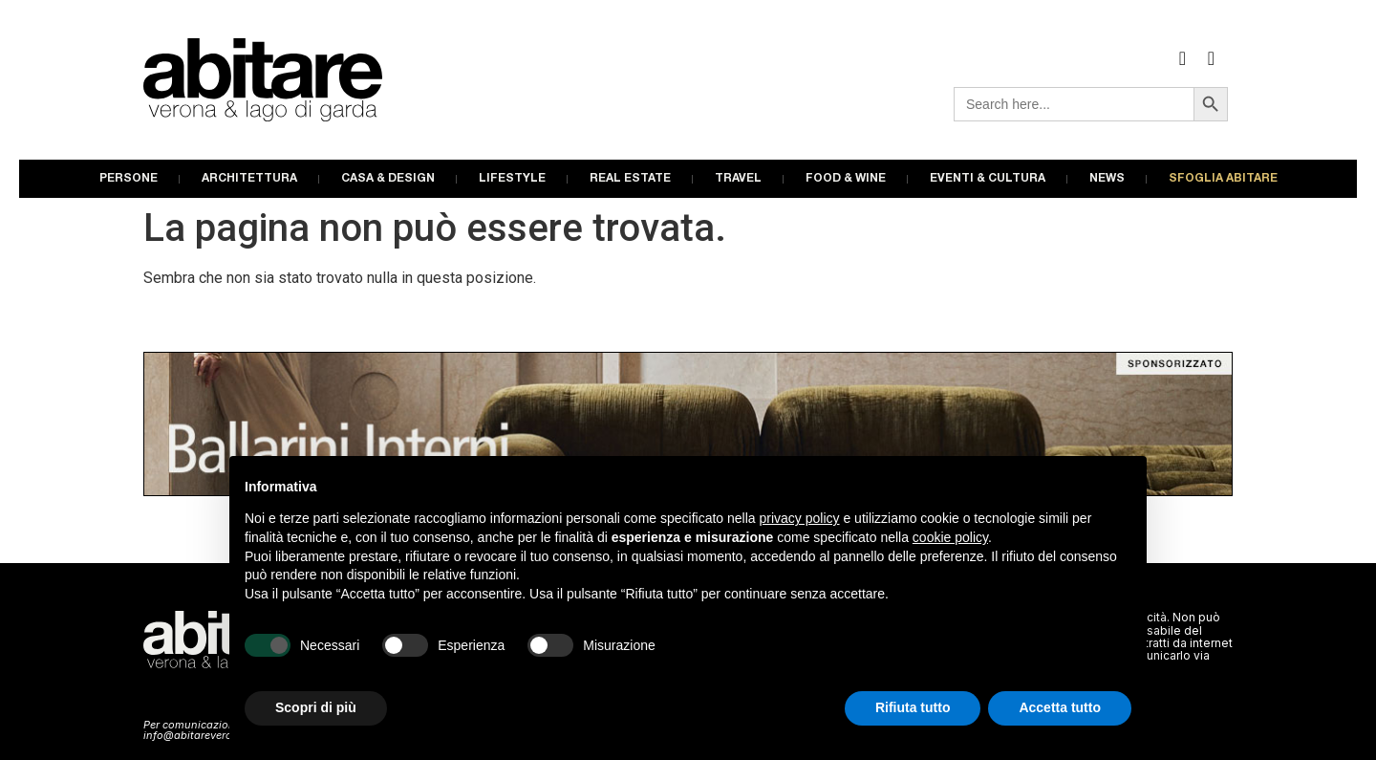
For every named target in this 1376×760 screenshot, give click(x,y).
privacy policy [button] (800, 518)
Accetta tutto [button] (1060, 707)
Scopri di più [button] (315, 707)
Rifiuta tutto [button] (913, 707)
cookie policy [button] (950, 537)
